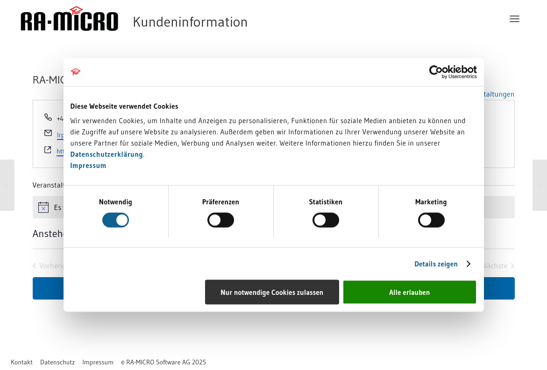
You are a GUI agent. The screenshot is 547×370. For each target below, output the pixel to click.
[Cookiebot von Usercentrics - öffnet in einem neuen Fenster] (436, 72)
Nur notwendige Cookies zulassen (271, 292)
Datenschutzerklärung (107, 154)
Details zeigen (436, 263)
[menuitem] (514, 18)
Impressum (89, 165)
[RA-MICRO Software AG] (172, 18)
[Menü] (514, 18)
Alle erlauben (409, 292)
